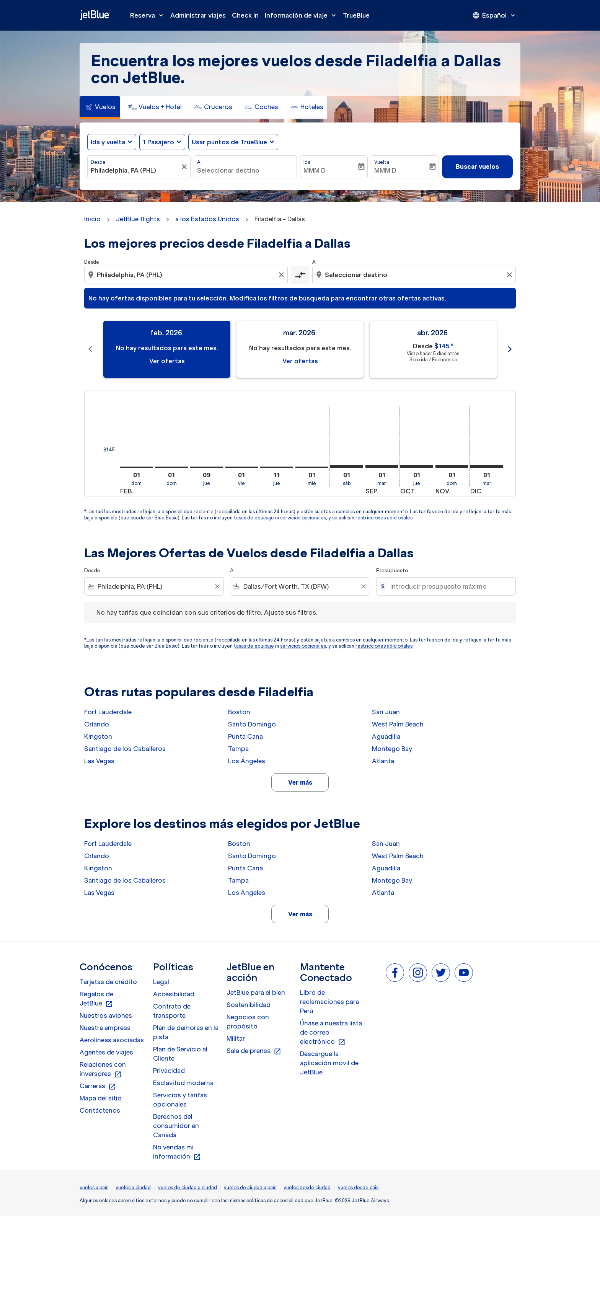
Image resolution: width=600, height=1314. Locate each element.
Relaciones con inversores (103, 1069)
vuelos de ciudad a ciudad (187, 1187)
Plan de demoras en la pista (185, 1032)
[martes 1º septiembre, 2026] (381, 466)
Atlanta (383, 761)
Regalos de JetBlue (96, 999)
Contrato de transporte (172, 1010)
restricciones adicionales (383, 518)
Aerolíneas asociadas (112, 1040)
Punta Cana (245, 736)
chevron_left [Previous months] (90, 349)
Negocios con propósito (248, 1021)
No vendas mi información (177, 1152)
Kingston (98, 736)
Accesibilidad (173, 994)
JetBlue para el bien (256, 992)
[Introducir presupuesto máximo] (449, 586)
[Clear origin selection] (282, 275)
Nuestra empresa (105, 1028)
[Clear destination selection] (510, 275)
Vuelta (381, 162)
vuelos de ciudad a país (250, 1187)
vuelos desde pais (358, 1187)
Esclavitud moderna (183, 1083)
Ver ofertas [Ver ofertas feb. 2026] (167, 361)
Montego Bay (392, 748)
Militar (236, 1038)
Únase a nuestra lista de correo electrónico (331, 1032)
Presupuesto (392, 570)
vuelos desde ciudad (307, 1187)
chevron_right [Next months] (510, 349)
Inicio (92, 219)
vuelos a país (94, 1187)
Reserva (148, 15)
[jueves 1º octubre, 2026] (416, 466)
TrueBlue (356, 15)
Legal (161, 982)
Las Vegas (99, 761)
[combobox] (135, 170)
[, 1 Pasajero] (158, 142)
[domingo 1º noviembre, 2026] (451, 466)
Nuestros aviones (106, 1015)
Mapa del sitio (101, 1098)
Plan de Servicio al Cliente (180, 1053)
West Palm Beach (398, 724)
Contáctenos (100, 1110)
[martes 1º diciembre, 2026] (486, 466)
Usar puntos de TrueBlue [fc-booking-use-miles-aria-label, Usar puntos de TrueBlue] (229, 142)
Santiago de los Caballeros (125, 748)
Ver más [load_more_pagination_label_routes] (300, 782)
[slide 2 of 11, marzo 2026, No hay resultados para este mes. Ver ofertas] (300, 349)
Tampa (238, 748)
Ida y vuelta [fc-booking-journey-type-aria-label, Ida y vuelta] (108, 142)
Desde (98, 162)
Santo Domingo (252, 724)
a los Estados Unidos (207, 219)
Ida (306, 162)
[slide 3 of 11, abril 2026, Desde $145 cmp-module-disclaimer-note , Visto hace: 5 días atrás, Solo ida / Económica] (433, 349)
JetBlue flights (138, 219)
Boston (239, 712)
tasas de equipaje (254, 518)
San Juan (386, 712)
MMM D (314, 170)
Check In (245, 15)
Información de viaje (302, 15)
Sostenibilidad (249, 1005)
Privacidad (169, 1070)
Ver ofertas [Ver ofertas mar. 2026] (300, 361)
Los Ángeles (246, 761)
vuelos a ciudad (133, 1187)
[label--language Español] (494, 15)
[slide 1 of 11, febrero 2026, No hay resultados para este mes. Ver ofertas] (166, 349)
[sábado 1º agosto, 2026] (346, 466)
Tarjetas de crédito (108, 982)
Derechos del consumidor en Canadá (176, 1126)
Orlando (96, 724)
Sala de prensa (254, 1051)
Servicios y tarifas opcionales (180, 1099)
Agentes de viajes (106, 1052)
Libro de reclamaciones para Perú (329, 1002)
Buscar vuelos (477, 166)
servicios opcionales (303, 518)
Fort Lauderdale (108, 712)
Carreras (98, 1086)
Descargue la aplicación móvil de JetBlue (329, 1063)
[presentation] (494, 15)
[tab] (100, 107)
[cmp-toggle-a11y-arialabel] (300, 275)
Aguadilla (386, 736)
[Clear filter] (216, 586)
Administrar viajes (198, 15)
